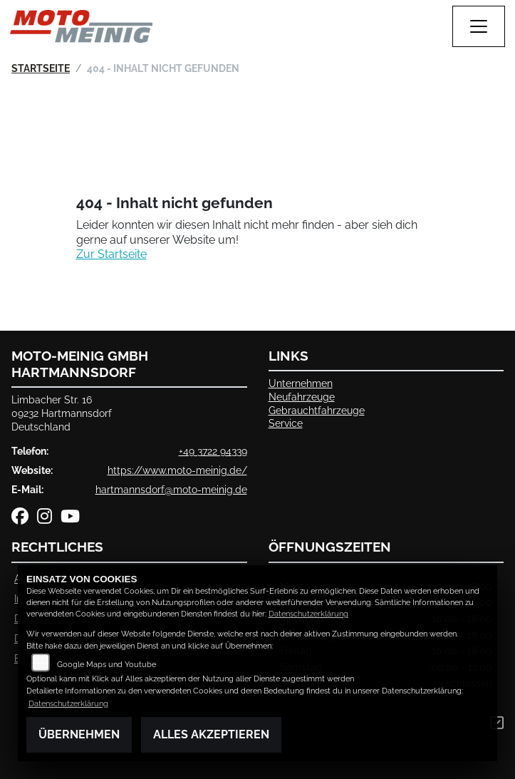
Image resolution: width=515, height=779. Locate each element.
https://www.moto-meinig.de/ (177, 470)
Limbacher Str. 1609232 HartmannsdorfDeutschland (61, 412)
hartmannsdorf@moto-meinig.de (171, 489)
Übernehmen (79, 734)
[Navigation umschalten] (478, 26)
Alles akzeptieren (211, 734)
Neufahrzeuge (302, 397)
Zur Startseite (111, 254)
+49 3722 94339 (213, 451)
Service (286, 423)
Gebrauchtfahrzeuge (317, 410)
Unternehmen (301, 383)
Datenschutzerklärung (308, 614)
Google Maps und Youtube (106, 664)
